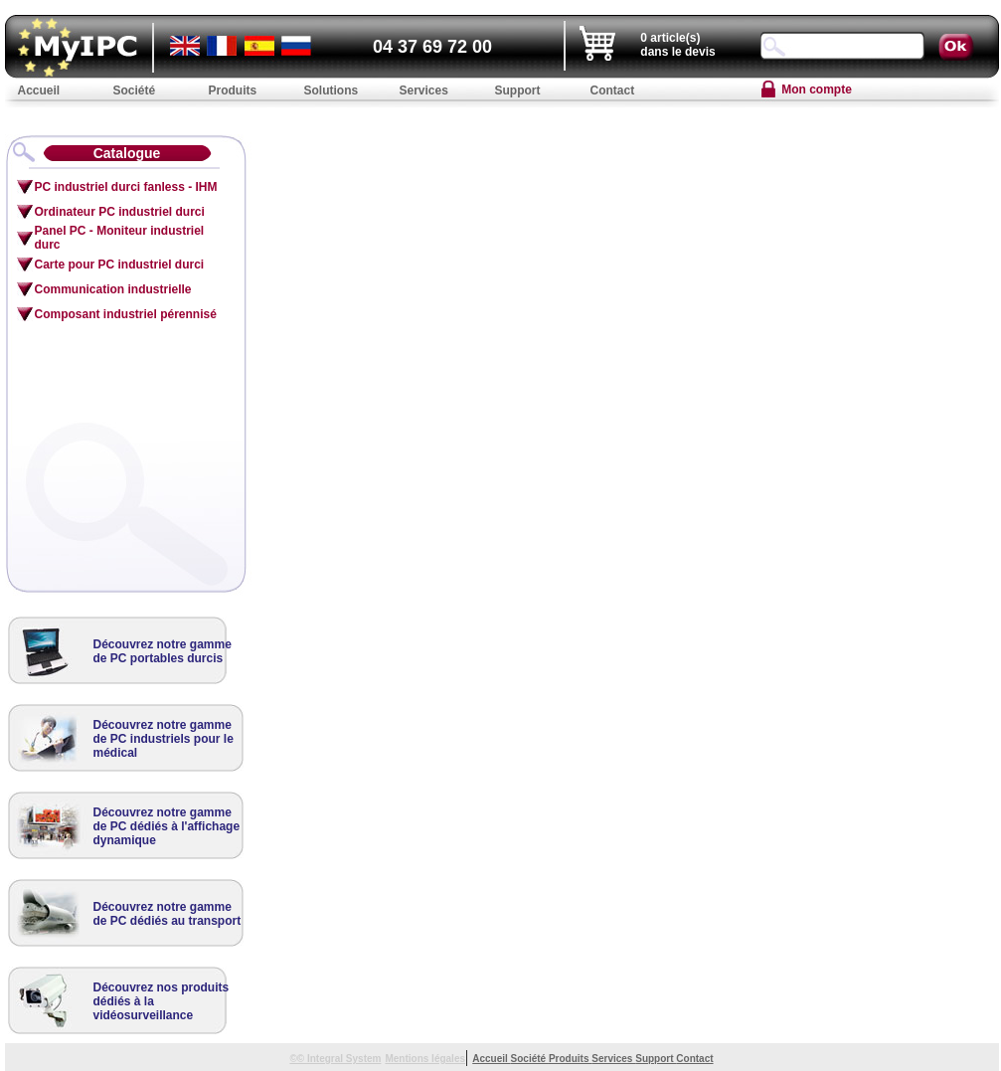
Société (530, 1058)
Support (655, 1058)
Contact (694, 1058)
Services (613, 1058)
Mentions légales (425, 1058)
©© (298, 1058)
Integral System (344, 1058)
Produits (570, 1058)
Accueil (491, 1058)
